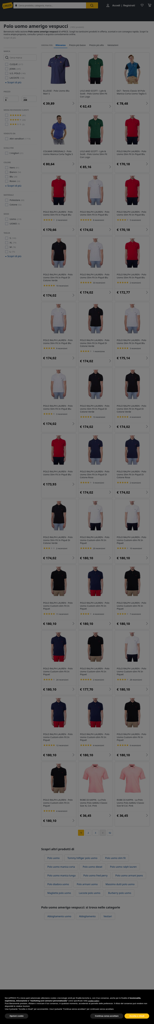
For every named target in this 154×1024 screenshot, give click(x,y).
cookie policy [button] (93, 1008)
